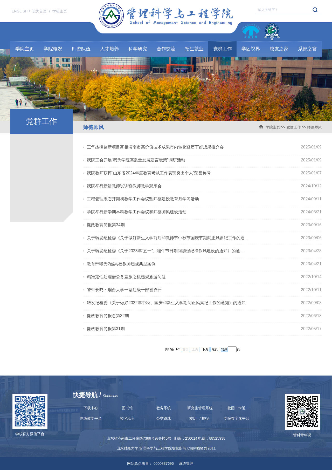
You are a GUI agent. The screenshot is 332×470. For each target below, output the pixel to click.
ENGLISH (19, 11)
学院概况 (53, 48)
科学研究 (137, 48)
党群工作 (222, 48)
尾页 (215, 349)
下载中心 (91, 408)
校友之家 (279, 48)
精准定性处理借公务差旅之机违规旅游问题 (126, 277)
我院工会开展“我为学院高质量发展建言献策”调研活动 (136, 160)
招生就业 (194, 48)
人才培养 (109, 48)
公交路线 (163, 418)
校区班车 (127, 418)
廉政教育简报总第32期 (108, 316)
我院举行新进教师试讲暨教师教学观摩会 (124, 186)
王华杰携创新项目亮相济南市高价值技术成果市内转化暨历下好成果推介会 (155, 147)
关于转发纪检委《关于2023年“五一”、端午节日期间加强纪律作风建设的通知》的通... (165, 251)
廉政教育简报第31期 (106, 328)
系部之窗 (307, 48)
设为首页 (40, 11)
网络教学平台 (91, 418)
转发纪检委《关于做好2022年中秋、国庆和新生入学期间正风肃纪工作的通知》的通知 (166, 303)
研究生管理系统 (200, 408)
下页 (205, 349)
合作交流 (166, 48)
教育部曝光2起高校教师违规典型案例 (121, 264)
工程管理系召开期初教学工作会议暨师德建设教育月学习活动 (143, 199)
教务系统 (163, 408)
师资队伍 (81, 48)
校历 (193, 418)
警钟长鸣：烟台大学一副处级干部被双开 (124, 290)
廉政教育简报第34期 (106, 225)
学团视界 (250, 48)
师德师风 (314, 127)
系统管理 (184, 463)
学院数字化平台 (236, 418)
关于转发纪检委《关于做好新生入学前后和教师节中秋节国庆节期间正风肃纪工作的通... (167, 238)
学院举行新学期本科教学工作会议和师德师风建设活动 (136, 212)
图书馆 (127, 408)
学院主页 (24, 48)
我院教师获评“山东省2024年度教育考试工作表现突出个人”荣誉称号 (149, 173)
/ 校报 (204, 418)
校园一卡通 (236, 408)
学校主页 (59, 11)
